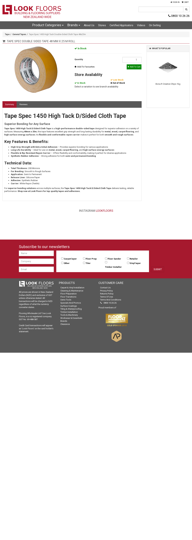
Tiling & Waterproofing (71, 309)
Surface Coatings (68, 306)
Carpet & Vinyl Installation (72, 287)
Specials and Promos (70, 303)
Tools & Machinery (69, 315)
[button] (175, 2)
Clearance (65, 324)
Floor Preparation (68, 293)
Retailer (134, 259)
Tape (7, 34)
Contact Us (105, 287)
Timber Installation (69, 312)
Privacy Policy (106, 290)
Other (67, 263)
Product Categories (48, 25)
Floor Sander (114, 259)
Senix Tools (65, 299)
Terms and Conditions (110, 299)
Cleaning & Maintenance (71, 290)
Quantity (79, 59)
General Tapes (19, 34)
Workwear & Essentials (71, 318)
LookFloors (104, 210)
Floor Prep (91, 259)
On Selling (155, 25)
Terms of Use (106, 297)
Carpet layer (70, 259)
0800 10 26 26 (179, 16)
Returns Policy (106, 293)
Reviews (23, 104)
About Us (89, 25)
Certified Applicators (121, 25)
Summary (9, 104)
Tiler (88, 263)
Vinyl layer (135, 263)
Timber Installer (113, 267)
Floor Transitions (68, 297)
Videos (141, 25)
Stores (102, 25)
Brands (73, 25)
